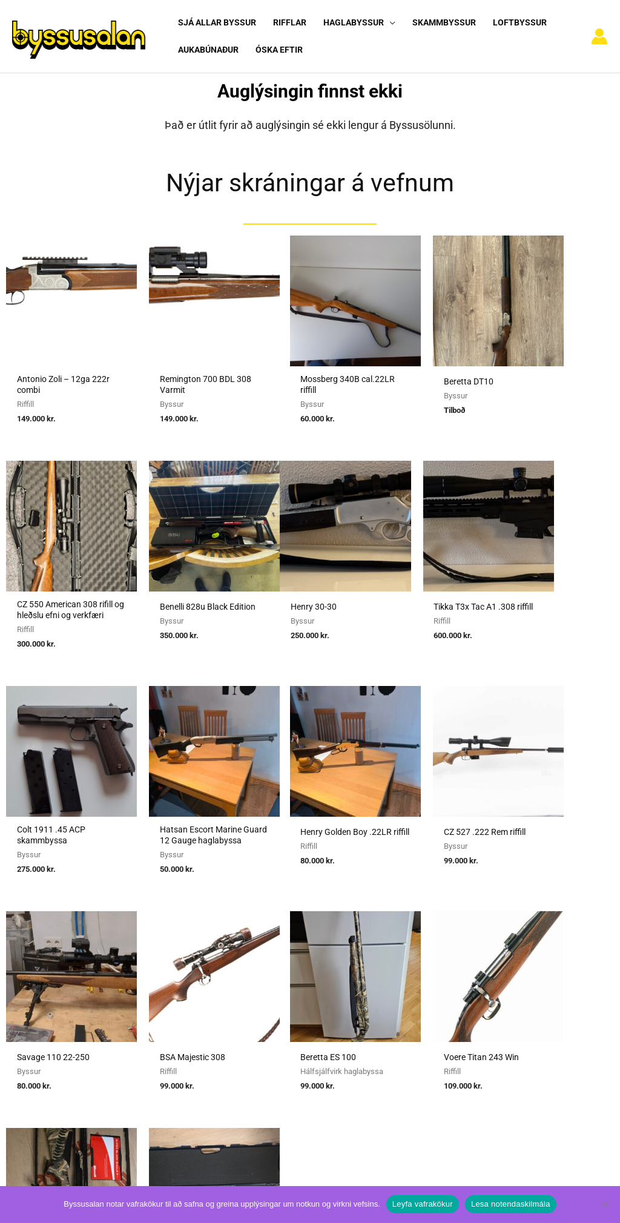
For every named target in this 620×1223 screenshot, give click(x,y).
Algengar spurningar (480, 942)
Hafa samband (469, 992)
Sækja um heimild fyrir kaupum (290, 925)
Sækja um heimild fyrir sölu (283, 942)
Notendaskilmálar (476, 925)
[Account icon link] (599, 31)
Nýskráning (463, 958)
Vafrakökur (462, 975)
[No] (605, 1204)
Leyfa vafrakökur (422, 1203)
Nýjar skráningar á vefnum (310, 172)
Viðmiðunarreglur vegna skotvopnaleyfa (307, 1009)
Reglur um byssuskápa (272, 992)
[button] (388, 22)
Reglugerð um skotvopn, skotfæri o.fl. (303, 975)
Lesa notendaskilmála (510, 1203)
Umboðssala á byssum (273, 958)
